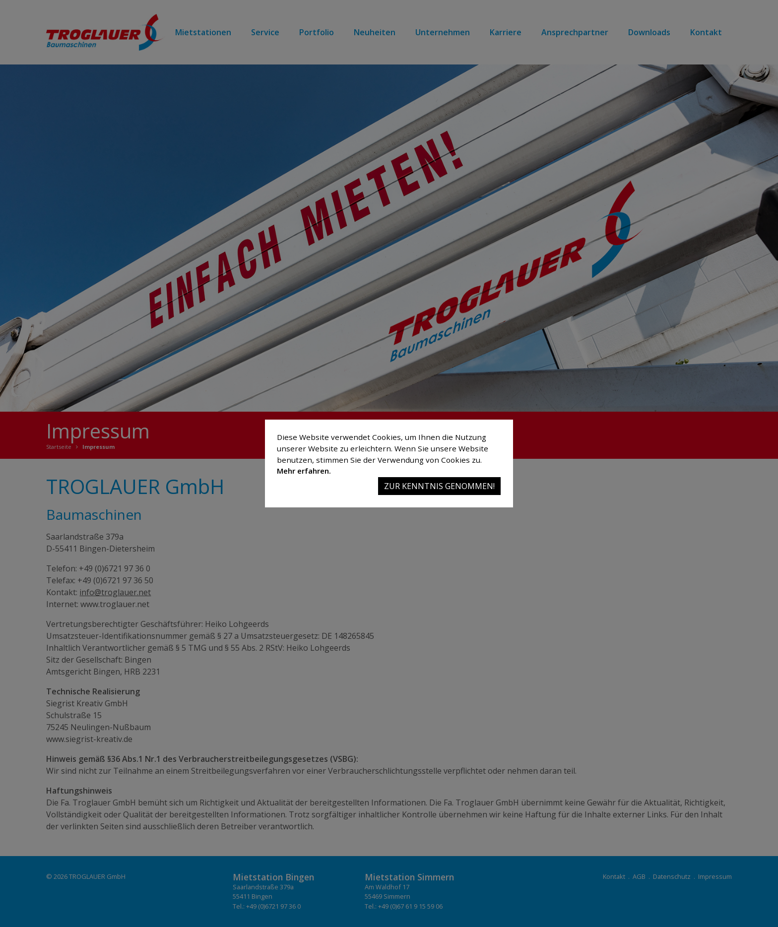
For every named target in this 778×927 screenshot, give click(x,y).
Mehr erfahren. (304, 471)
